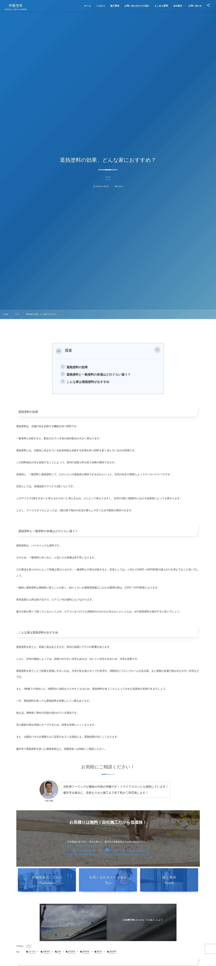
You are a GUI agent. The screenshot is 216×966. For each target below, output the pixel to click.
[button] (157, 350)
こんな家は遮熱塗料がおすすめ (88, 382)
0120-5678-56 (86, 850)
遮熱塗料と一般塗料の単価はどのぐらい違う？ (99, 374)
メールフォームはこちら (127, 850)
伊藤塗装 (16, 5)
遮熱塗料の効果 (77, 367)
